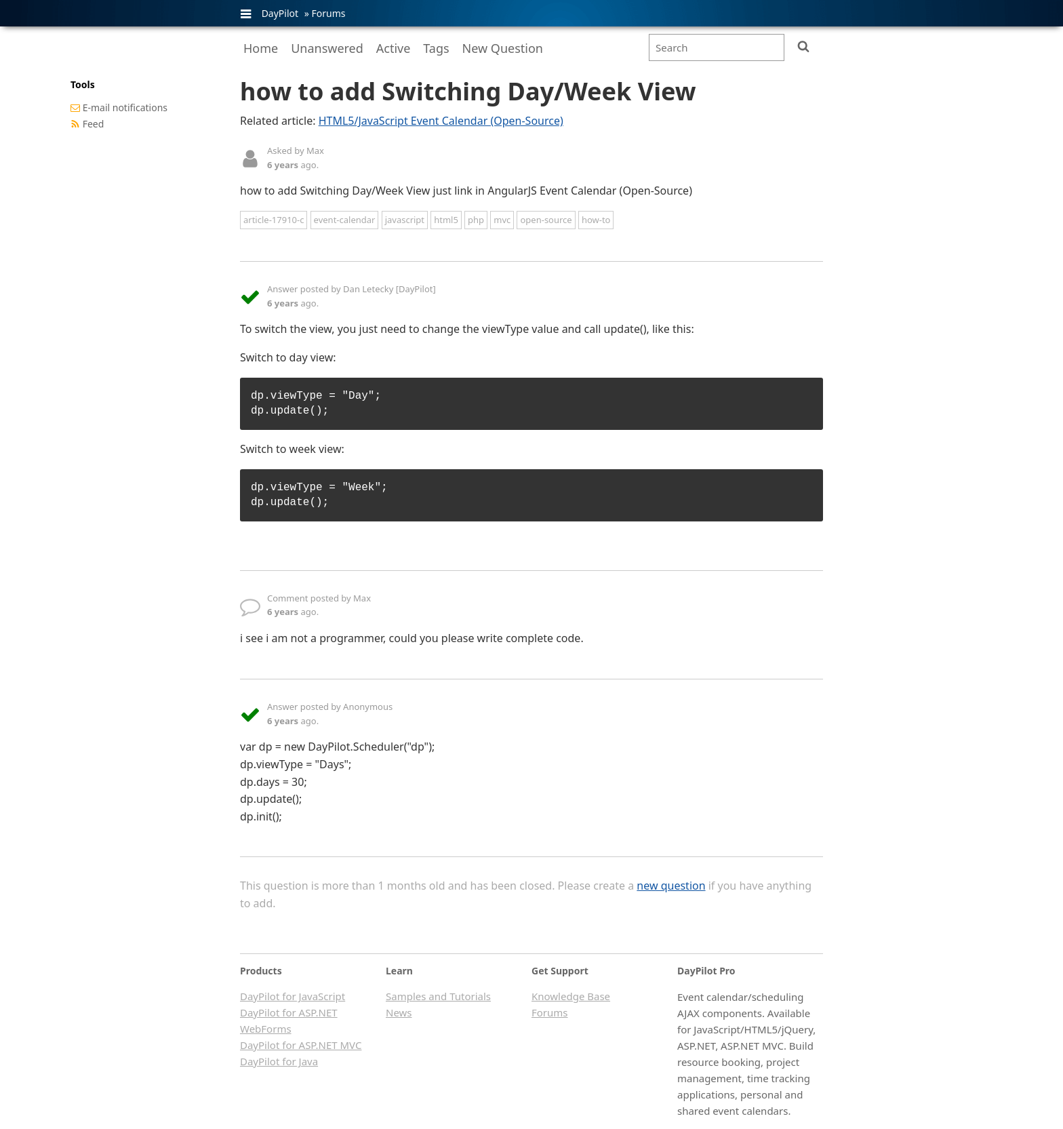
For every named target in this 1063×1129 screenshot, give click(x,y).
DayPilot (280, 13)
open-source (545, 220)
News (399, 1012)
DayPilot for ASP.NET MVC (300, 1045)
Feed (93, 123)
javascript (404, 220)
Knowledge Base (571, 996)
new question (671, 885)
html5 (446, 220)
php (476, 220)
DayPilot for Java (279, 1061)
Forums (328, 13)
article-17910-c (273, 220)
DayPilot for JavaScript (292, 996)
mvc (502, 220)
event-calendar (345, 220)
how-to (596, 220)
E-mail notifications (125, 107)
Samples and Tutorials (438, 996)
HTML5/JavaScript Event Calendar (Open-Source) (441, 120)
